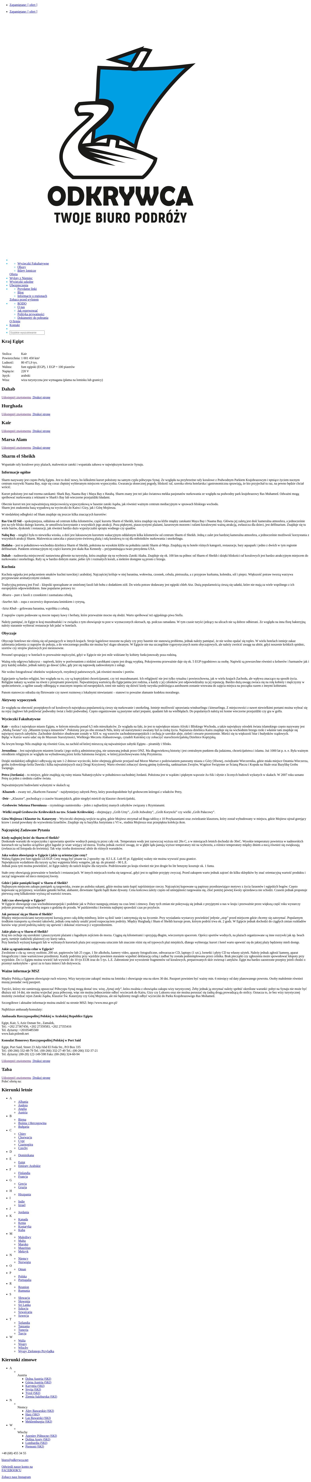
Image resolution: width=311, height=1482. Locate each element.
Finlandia (24, 1173)
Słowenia (24, 1301)
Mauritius (24, 1248)
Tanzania (24, 1326)
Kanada (23, 1219)
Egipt (21, 1162)
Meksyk (23, 1251)
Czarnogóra (25, 1144)
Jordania (23, 1212)
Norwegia (24, 1262)
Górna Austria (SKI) (38, 1382)
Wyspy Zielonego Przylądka (36, 1351)
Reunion (23, 1287)
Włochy (23, 1347)
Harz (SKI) (32, 1414)
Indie (21, 1201)
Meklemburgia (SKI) (38, 1421)
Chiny (22, 1133)
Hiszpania (24, 1194)
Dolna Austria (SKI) (38, 1378)
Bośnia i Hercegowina (32, 1123)
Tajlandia (24, 1322)
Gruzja (22, 1187)
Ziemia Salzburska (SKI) (41, 1396)
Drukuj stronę (41, 397)
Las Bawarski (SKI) (38, 1418)
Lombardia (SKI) (36, 1443)
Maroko (23, 1244)
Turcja (22, 1333)
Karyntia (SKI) (34, 1386)
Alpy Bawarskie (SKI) (39, 1410)
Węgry (22, 1344)
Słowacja (24, 1297)
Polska (22, 1276)
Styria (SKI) (33, 1389)
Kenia (22, 1223)
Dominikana (26, 1155)
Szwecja (23, 1315)
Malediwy (24, 1237)
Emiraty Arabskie (29, 1166)
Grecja (22, 1183)
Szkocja (23, 1308)
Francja (23, 1176)
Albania (23, 1101)
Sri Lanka (24, 1305)
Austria (22, 1112)
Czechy (23, 1148)
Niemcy (23, 1258)
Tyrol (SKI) (32, 1393)
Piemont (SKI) (34, 1446)
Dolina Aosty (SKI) (37, 1439)
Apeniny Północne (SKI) (41, 1435)
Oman (22, 1269)
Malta (22, 1240)
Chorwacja (25, 1137)
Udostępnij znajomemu (16, 397)
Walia (22, 1340)
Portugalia (24, 1280)
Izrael (21, 1205)
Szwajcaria (25, 1312)
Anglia (22, 1109)
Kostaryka (24, 1226)
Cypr (21, 1141)
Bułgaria (23, 1126)
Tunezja (23, 1330)
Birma (22, 1119)
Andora (23, 1105)
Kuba (21, 1230)
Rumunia (24, 1290)
